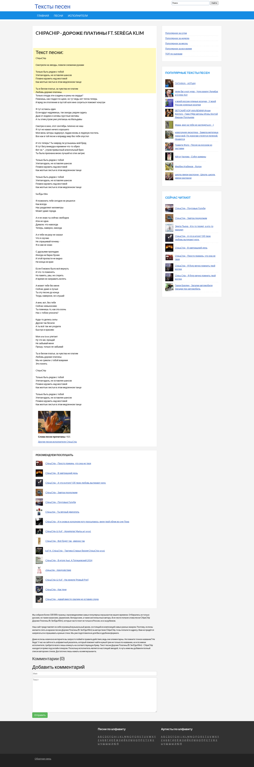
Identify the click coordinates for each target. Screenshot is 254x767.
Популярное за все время (178, 48)
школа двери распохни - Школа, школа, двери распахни (195, 176)
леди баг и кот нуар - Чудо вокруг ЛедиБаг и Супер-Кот (196, 93)
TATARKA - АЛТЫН (185, 83)
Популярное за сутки (176, 33)
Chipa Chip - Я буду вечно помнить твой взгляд (195, 277)
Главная (43, 15)
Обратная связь (43, 758)
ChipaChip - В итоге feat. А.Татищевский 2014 (68, 560)
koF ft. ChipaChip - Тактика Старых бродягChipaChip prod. (75, 550)
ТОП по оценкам (173, 53)
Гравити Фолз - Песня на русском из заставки (193, 147)
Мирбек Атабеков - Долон (188, 166)
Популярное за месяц (176, 43)
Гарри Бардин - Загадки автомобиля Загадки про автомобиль (194, 287)
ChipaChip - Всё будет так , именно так (65, 541)
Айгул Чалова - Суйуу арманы (190, 156)
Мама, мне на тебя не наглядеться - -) (194, 124)
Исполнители (78, 15)
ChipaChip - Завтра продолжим (61, 492)
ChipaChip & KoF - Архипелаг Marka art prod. (68, 531)
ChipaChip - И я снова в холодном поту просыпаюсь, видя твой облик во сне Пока (87, 521)
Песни (58, 15)
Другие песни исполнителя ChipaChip (57, 441)
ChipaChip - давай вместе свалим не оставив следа (72, 599)
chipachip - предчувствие (58, 570)
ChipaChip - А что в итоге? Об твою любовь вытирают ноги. (75, 482)
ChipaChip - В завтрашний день (61, 473)
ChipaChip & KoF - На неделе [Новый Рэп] (66, 579)
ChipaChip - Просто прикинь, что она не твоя (68, 463)
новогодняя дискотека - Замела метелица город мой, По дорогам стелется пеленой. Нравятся (196, 135)
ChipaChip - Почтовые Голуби (60, 502)
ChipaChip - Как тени (56, 589)
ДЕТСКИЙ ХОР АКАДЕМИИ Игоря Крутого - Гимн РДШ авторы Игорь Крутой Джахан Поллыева (196, 114)
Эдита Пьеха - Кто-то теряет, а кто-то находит (194, 228)
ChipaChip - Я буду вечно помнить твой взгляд (195, 267)
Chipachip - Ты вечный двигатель (62, 511)
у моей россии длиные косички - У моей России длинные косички (195, 103)
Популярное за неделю (177, 38)
